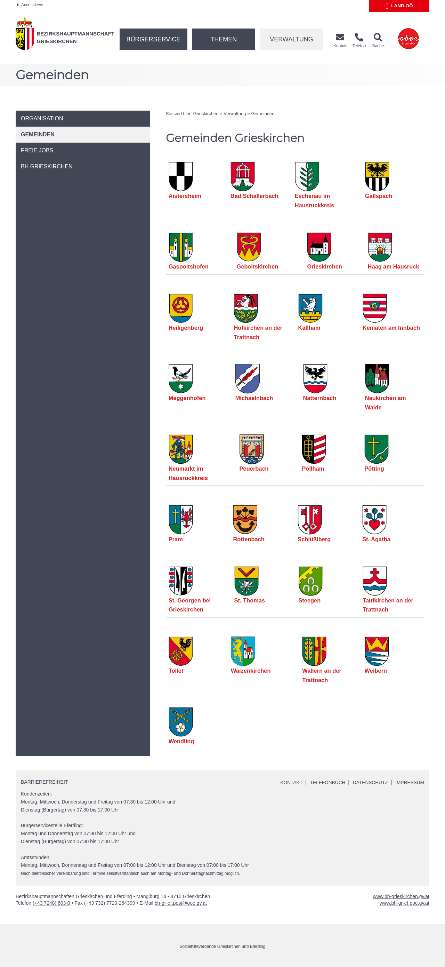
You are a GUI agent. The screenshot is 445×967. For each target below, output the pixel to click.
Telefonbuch (325, 782)
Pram (176, 539)
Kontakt (288, 782)
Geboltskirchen (257, 266)
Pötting (374, 468)
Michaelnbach (254, 398)
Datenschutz (369, 782)
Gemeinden (262, 113)
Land (399, 6)
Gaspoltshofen (189, 266)
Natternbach (320, 398)
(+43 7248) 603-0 (51, 903)
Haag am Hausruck (394, 266)
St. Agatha (376, 539)
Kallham (309, 328)
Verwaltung (291, 39)
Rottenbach (249, 539)
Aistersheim (185, 196)
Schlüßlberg (314, 539)
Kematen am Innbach (391, 328)
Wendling (181, 741)
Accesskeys (30, 4)
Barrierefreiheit (44, 782)
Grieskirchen (205, 113)
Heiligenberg (186, 328)
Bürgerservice (154, 39)
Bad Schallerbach (254, 196)
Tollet (176, 671)
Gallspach (379, 196)
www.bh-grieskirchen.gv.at (401, 896)
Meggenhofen (187, 398)
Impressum (409, 782)
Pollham (313, 468)
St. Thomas (249, 600)
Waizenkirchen (251, 671)
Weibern (376, 671)
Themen (223, 39)
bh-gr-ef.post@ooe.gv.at (181, 903)
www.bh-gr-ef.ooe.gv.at (404, 903)
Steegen (310, 600)
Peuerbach (254, 468)
